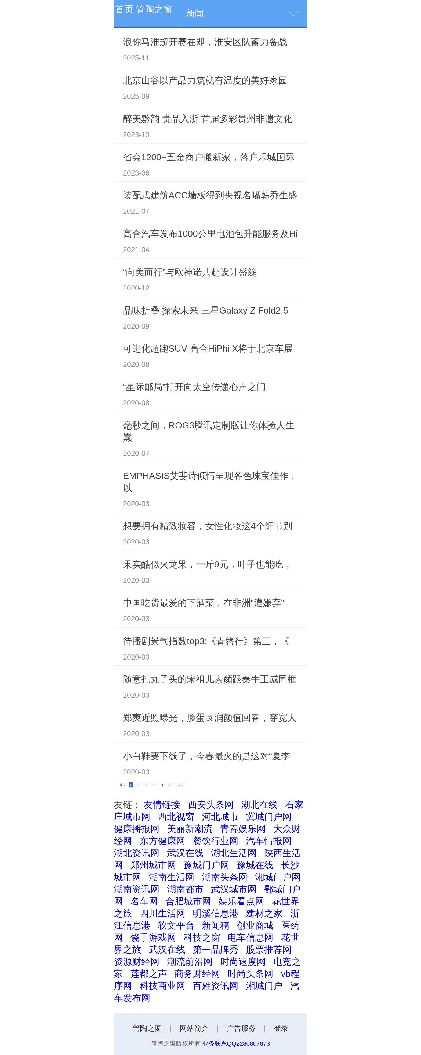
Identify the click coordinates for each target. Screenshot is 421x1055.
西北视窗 (176, 817)
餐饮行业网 (215, 841)
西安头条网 (211, 804)
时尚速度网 (243, 961)
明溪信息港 (215, 913)
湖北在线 (259, 804)
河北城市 (220, 817)
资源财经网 (136, 961)
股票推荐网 (269, 949)
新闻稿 (215, 925)
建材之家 (264, 913)
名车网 (144, 901)
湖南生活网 (171, 877)
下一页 (166, 785)
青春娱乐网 (243, 829)
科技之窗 (202, 937)
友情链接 (162, 804)
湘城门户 (264, 986)
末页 (180, 785)
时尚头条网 (250, 974)
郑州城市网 (153, 865)
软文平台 (176, 925)
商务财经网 (197, 974)
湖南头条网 (225, 877)
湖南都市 (185, 889)
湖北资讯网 (136, 853)
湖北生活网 (234, 853)
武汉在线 (185, 853)
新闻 (195, 13)
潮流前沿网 (190, 961)
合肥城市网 (188, 901)
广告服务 (241, 1028)
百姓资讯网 (215, 986)
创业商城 (255, 925)
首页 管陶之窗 (143, 9)
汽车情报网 (269, 841)
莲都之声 (148, 974)
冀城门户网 (269, 817)
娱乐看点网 (241, 901)
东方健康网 (162, 841)
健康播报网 (136, 829)
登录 (281, 1028)
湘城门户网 (278, 877)
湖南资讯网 (136, 889)
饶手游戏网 (153, 937)
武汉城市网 (234, 889)
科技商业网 (162, 986)
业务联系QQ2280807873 (236, 1043)
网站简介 (194, 1028)
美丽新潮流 (190, 829)
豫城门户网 (206, 865)
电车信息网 (250, 937)
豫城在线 (255, 865)
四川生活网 (162, 913)
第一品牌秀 (215, 949)
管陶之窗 (147, 1028)
